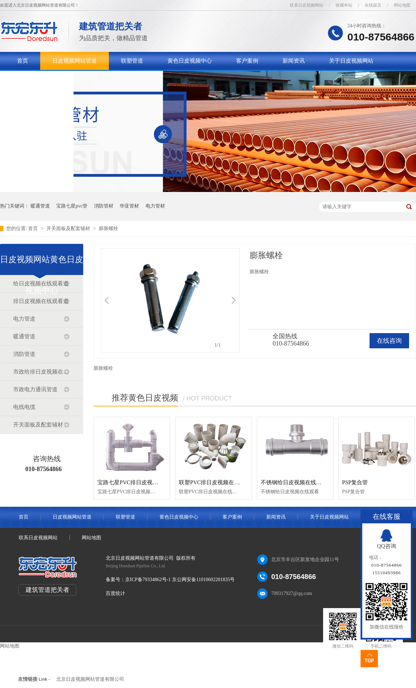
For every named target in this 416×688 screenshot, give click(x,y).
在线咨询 (389, 340)
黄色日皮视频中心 (189, 61)
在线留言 (373, 5)
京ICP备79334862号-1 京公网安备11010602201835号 (180, 579)
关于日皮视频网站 (351, 61)
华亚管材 (129, 206)
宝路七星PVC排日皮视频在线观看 (138, 482)
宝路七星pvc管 (71, 206)
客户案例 (247, 61)
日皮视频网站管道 (74, 61)
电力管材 (155, 206)
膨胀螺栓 (108, 228)
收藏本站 (344, 5)
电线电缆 (24, 407)
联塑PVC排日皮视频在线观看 (215, 482)
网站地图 (402, 5)
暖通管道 (40, 206)
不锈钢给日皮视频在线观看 (294, 482)
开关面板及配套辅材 (69, 228)
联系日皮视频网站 (306, 5)
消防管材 (103, 206)
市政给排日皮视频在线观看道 (41, 372)
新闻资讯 (294, 61)
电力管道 (24, 319)
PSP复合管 (355, 482)
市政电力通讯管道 (35, 389)
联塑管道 (132, 61)
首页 (22, 61)
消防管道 (24, 354)
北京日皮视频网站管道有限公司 (90, 679)
